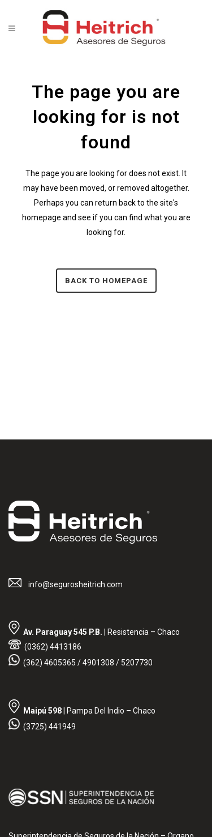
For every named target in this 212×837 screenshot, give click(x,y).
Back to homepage (106, 280)
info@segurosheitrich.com (75, 584)
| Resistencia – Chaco (101, 632)
